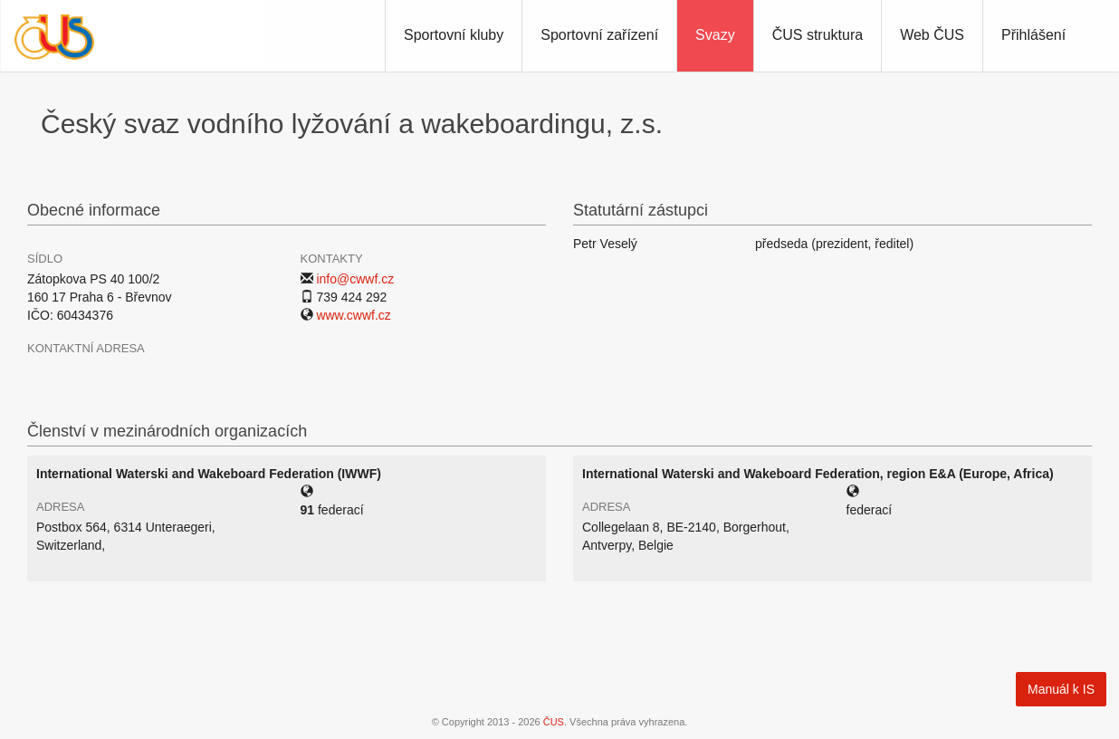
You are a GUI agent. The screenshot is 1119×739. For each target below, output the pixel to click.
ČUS (553, 721)
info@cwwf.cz (355, 279)
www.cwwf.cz (353, 315)
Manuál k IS (1061, 689)
